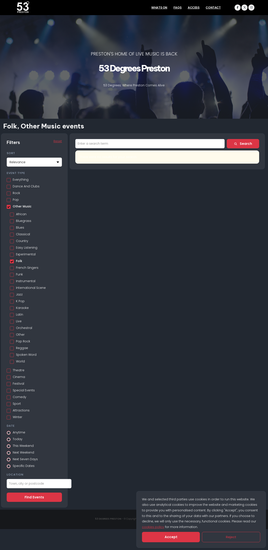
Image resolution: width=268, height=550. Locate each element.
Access (194, 7)
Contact (213, 7)
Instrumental (25, 280)
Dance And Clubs (26, 185)
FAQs (177, 7)
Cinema (19, 376)
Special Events (24, 389)
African (21, 213)
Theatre (18, 369)
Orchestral (24, 327)
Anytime (19, 431)
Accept (171, 537)
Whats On (159, 7)
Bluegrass (23, 220)
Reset (58, 141)
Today (17, 438)
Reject (231, 537)
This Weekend (23, 445)
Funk (19, 273)
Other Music (22, 205)
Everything (20, 178)
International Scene (31, 286)
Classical (23, 233)
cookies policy (153, 527)
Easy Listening (26, 246)
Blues (20, 226)
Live (19, 320)
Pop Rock (23, 340)
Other (20, 333)
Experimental (26, 253)
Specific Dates (24, 465)
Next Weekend (23, 451)
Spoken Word (26, 353)
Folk (19, 260)
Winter (17, 416)
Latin (19, 313)
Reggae (22, 347)
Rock (16, 192)
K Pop (20, 300)
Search (243, 143)
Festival (18, 382)
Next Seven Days (25, 458)
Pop (16, 198)
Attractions (21, 409)
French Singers (27, 266)
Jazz (19, 293)
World (20, 360)
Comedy (19, 396)
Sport (17, 402)
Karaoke (22, 307)
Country (22, 240)
